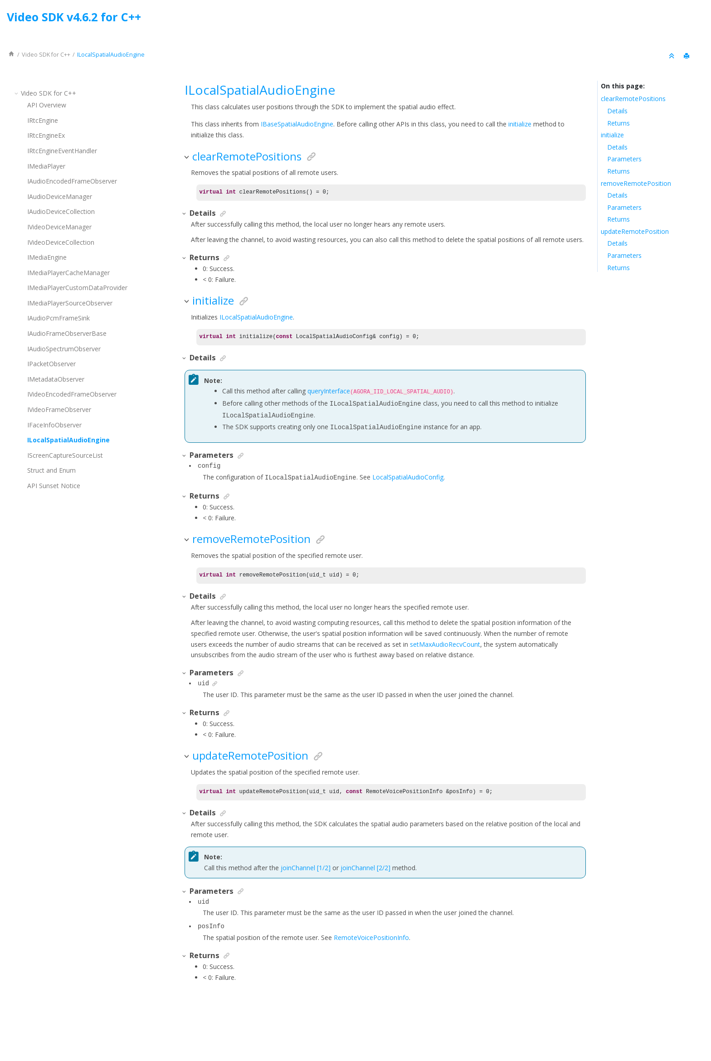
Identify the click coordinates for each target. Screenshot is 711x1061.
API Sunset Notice (53, 485)
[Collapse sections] (672, 56)
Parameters (624, 159)
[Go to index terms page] (695, 19)
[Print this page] (687, 56)
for (46, 54)
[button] (17, 93)
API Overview (46, 105)
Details (617, 111)
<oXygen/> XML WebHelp (376, 1031)
